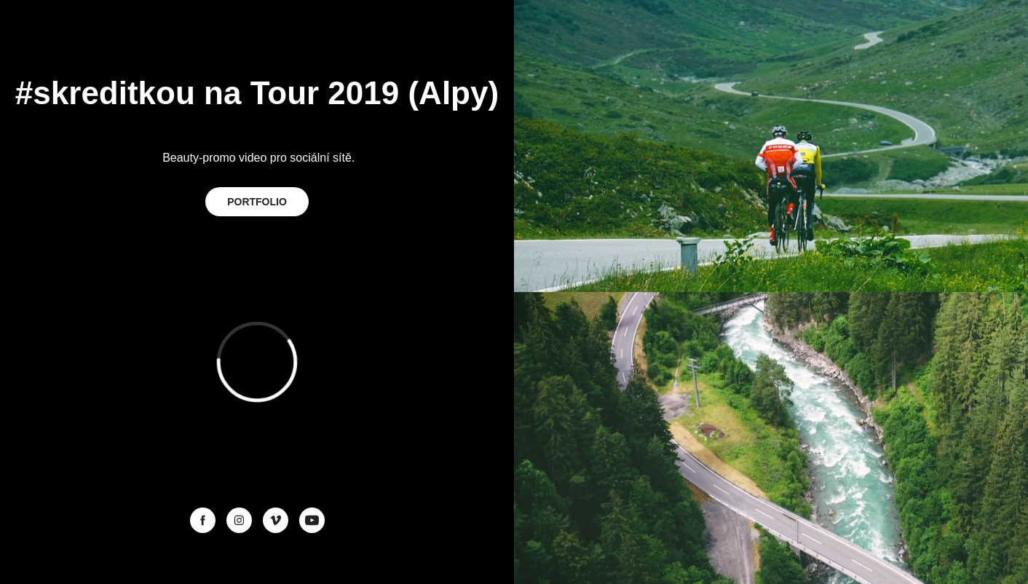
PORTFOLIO (257, 202)
